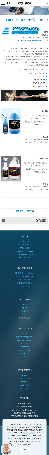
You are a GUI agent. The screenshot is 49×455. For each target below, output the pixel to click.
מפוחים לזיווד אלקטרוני (24, 251)
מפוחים (24, 236)
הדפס (29, 211)
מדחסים (24, 334)
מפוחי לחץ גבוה (24, 268)
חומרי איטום (24, 385)
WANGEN (24, 311)
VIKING (24, 308)
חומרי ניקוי (24, 382)
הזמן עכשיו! (19, 211)
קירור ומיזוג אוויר (24, 328)
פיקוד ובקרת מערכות (24, 340)
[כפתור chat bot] (6, 448)
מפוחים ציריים (24, 241)
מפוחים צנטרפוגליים (24, 245)
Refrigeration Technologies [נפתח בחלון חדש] (30, 40)
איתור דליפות (24, 347)
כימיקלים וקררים (25, 370)
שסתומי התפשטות (24, 350)
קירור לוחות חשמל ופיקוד (24, 255)
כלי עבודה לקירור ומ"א (24, 337)
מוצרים (41, 220)
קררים (24, 375)
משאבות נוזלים (24, 299)
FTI (24, 305)
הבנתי (24, 449)
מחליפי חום (24, 344)
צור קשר (24, 398)
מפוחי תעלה (24, 248)
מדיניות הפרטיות (29, 433)
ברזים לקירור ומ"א (24, 353)
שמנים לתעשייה (24, 378)
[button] (9, 3)
